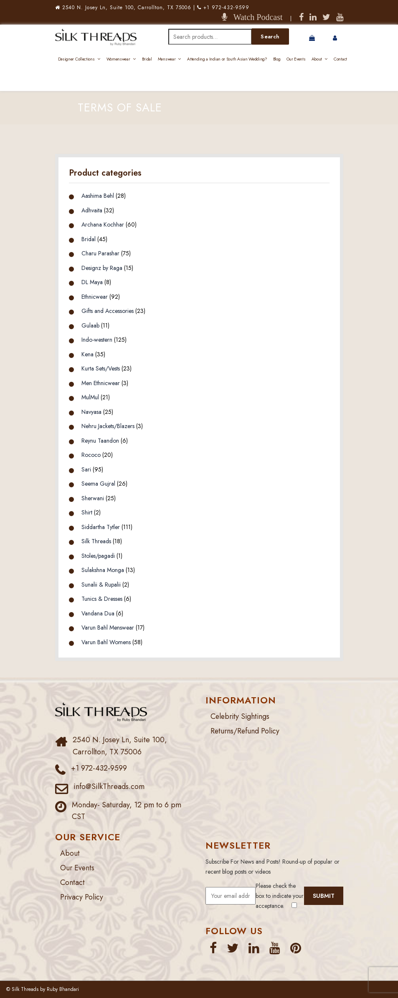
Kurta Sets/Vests (100, 368)
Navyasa (91, 412)
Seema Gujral (98, 483)
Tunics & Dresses (101, 599)
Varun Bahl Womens (106, 642)
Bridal (147, 59)
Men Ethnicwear (100, 383)
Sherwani (92, 498)
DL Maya (92, 282)
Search (270, 36)
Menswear (167, 59)
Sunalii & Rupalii (101, 584)
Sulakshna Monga (102, 570)
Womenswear (118, 59)
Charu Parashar (100, 253)
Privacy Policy (82, 897)
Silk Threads (96, 541)
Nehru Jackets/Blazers (107, 426)
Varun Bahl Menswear (107, 627)
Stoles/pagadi (98, 556)
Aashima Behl (97, 196)
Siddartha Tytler (100, 527)
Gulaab (90, 325)
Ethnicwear (94, 296)
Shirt (86, 512)
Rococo (91, 455)
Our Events (296, 59)
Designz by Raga (101, 268)
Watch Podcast (255, 17)
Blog (277, 59)
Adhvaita (91, 210)
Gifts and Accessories (107, 311)
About (317, 59)
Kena (87, 354)
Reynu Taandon (100, 440)
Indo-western (96, 339)
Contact (340, 59)
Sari (86, 469)
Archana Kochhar (102, 224)
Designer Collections (76, 59)
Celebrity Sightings (241, 716)
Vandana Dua (97, 613)
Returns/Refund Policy (245, 731)
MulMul (90, 397)
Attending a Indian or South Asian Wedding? (227, 59)
